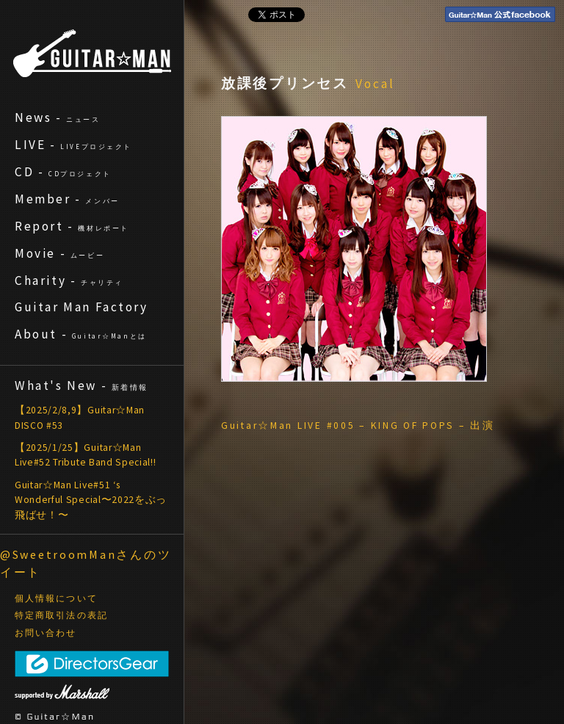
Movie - (59, 253)
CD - (63, 172)
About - (81, 334)
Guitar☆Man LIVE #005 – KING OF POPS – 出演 (358, 425)
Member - (67, 199)
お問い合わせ (46, 633)
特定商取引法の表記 (61, 615)
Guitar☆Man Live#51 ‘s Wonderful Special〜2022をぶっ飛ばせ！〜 (91, 500)
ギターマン (92, 53)
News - (58, 117)
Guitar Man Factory (81, 307)
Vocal (375, 84)
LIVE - (73, 145)
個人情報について (56, 598)
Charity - (69, 280)
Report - (72, 226)
